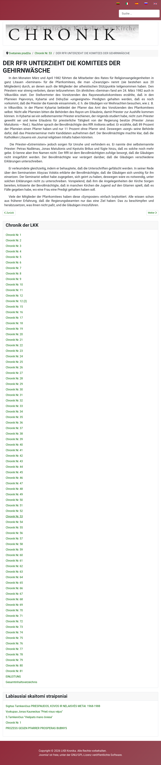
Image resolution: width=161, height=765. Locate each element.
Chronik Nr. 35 (14, 417)
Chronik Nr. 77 (14, 649)
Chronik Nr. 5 (13, 257)
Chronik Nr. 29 (14, 384)
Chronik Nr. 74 (14, 632)
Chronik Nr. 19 (14, 328)
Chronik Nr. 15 (14, 306)
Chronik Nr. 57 (14, 538)
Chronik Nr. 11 (14, 290)
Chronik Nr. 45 (14, 472)
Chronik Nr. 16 (14, 312)
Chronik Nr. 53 (14, 516)
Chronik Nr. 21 (14, 339)
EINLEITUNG (13, 676)
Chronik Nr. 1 (13, 235)
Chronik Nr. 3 (13, 246)
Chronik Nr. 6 (13, 262)
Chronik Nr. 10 (14, 284)
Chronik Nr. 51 (14, 505)
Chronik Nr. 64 (14, 577)
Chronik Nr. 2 (13, 240)
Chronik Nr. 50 (14, 500)
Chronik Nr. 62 (14, 566)
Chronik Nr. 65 (14, 582)
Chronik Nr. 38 (14, 433)
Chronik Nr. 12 (14, 295)
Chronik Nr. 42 (14, 455)
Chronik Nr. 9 (13, 279)
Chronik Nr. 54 (14, 522)
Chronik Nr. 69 (14, 604)
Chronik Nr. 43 (14, 461)
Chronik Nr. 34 (14, 411)
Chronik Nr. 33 (14, 406)
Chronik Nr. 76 (14, 643)
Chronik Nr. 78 (14, 654)
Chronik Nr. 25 (14, 362)
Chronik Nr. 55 (14, 527)
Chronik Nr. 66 (14, 588)
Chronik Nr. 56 (14, 533)
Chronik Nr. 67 (14, 593)
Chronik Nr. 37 (14, 428)
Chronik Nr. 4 (13, 251)
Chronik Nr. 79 (14, 660)
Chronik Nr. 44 (14, 466)
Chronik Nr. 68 (14, 599)
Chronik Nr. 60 (14, 555)
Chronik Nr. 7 (13, 268)
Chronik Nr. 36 (14, 422)
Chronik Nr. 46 (14, 477)
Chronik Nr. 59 (14, 549)
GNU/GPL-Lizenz (81, 755)
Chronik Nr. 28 (14, 378)
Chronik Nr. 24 (14, 356)
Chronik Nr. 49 (14, 494)
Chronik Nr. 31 (14, 395)
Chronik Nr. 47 (14, 483)
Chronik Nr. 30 (14, 389)
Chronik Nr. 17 (14, 317)
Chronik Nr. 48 (14, 489)
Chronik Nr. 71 (14, 615)
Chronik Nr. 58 (14, 544)
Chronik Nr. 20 (14, 334)
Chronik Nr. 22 (14, 345)
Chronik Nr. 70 (14, 610)
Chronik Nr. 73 (14, 627)
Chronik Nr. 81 (14, 671)
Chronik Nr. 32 (14, 400)
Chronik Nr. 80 (14, 665)
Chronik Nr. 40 (14, 444)
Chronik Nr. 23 (14, 350)
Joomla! (44, 755)
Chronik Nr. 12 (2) (16, 301)
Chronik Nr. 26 (14, 367)
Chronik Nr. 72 (14, 621)
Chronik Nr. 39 (14, 439)
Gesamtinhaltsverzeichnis (21, 682)
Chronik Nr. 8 (13, 273)
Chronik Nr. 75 (14, 638)
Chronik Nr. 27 (14, 373)
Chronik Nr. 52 (14, 511)
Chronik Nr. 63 (14, 571)
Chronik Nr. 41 (14, 450)
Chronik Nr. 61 (14, 560)
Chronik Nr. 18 (14, 323)
